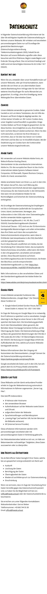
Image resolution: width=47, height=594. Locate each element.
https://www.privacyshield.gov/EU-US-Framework (20, 370)
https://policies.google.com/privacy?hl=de (17, 359)
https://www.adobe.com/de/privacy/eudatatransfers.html (24, 282)
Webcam (43, 302)
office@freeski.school (9, 494)
